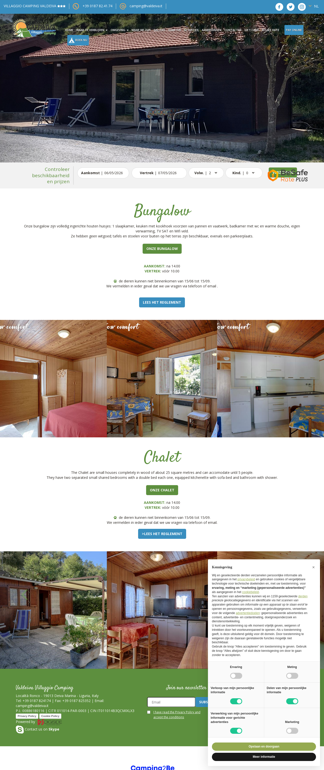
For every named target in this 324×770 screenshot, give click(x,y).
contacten (232, 30)
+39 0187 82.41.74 (97, 5)
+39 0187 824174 (37, 700)
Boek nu (78, 40)
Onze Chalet (162, 490)
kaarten (174, 30)
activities (191, 30)
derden (302, 596)
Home (69, 30)
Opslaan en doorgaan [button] (264, 746)
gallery (159, 30)
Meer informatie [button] (264, 757)
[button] (24, 81)
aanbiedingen (211, 30)
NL (313, 5)
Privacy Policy (27, 716)
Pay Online (294, 30)
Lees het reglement (162, 302)
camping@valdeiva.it (146, 5)
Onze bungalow (162, 248)
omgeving (120, 30)
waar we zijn (141, 30)
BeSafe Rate (270, 30)
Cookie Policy (50, 716)
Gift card (251, 30)
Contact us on (37, 729)
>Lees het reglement (162, 533)
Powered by (39, 721)
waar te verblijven (92, 30)
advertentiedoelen (247, 613)
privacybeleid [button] (246, 579)
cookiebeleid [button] (250, 592)
